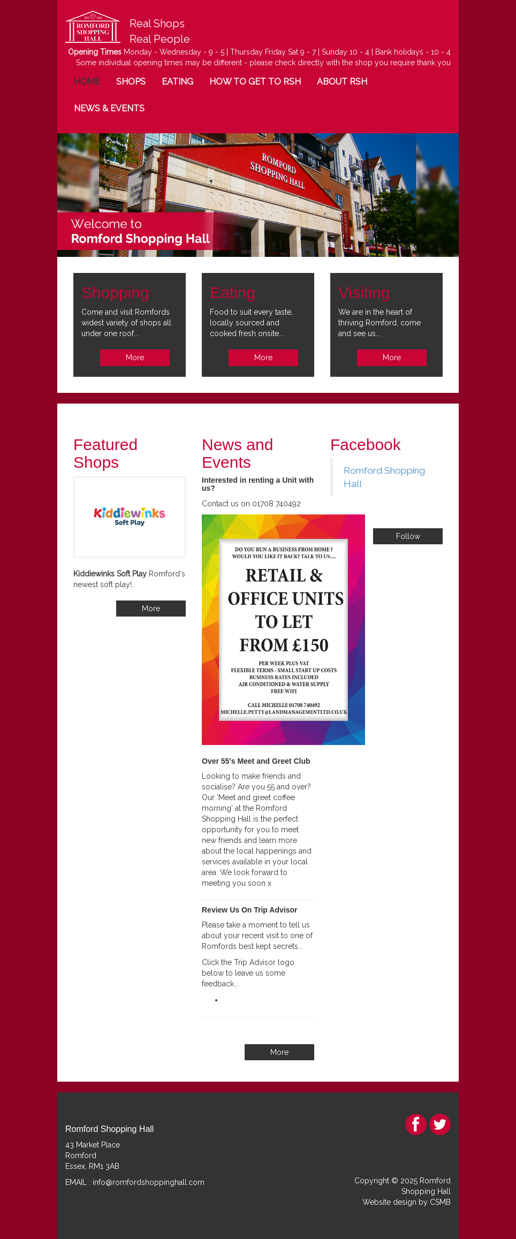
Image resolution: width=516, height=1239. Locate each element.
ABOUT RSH (342, 82)
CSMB (440, 1202)
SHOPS (131, 82)
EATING (177, 82)
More (135, 357)
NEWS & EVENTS (109, 108)
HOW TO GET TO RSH (255, 82)
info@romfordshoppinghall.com (148, 1182)
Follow (408, 536)
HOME (87, 82)
